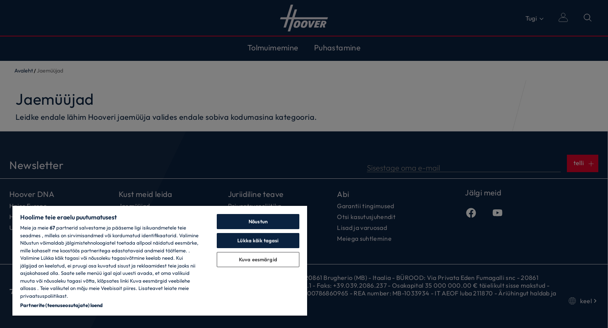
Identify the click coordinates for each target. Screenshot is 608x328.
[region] (159, 260)
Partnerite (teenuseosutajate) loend (61, 305)
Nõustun (258, 221)
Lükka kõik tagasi (257, 240)
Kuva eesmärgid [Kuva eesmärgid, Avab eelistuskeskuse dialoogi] (258, 259)
